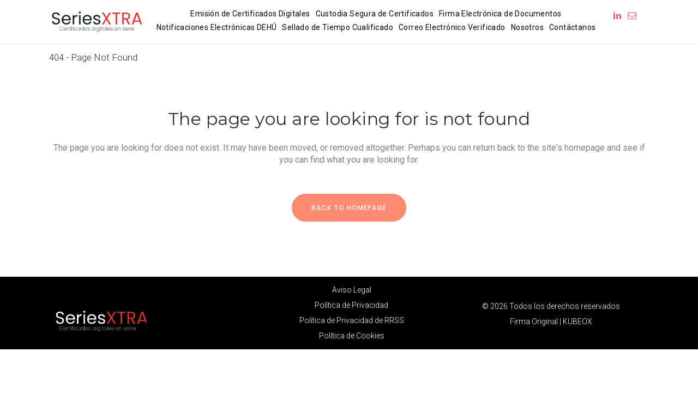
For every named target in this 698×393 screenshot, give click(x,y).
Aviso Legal (351, 289)
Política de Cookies (351, 335)
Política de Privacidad (351, 305)
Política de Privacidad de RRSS (351, 320)
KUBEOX (577, 321)
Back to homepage (349, 207)
